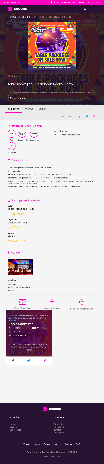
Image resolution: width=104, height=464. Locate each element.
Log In (80, 2)
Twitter (57, 430)
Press (68, 443)
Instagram (59, 432)
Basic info (13, 109)
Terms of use (31, 443)
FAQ (78, 443)
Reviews (29, 109)
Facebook (59, 427)
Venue (42, 109)
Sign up (66, 2)
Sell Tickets (15, 430)
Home (13, 17)
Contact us (59, 424)
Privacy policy (52, 443)
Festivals (23, 17)
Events (13, 427)
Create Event (93, 3)
